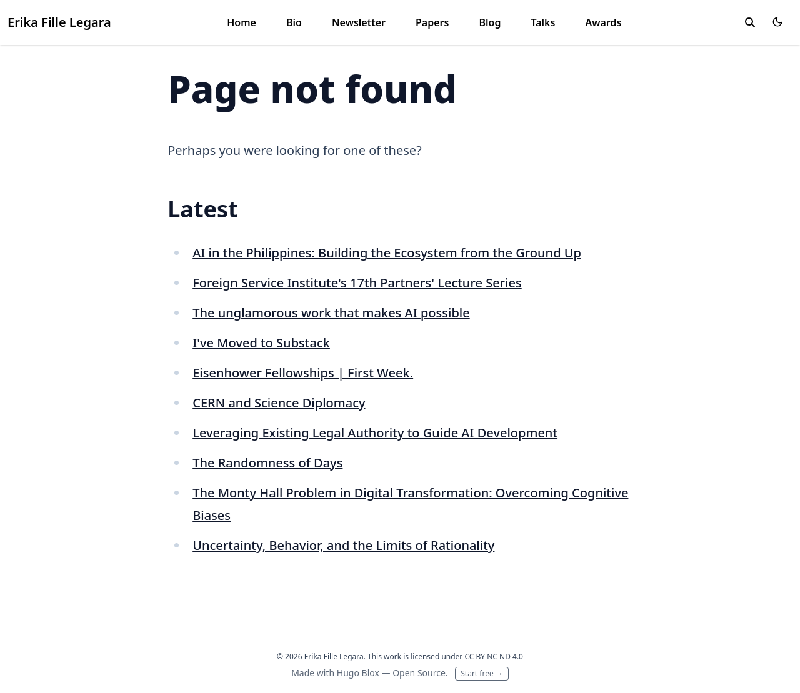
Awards (603, 22)
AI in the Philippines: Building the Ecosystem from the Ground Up (386, 252)
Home (241, 22)
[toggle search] (750, 22)
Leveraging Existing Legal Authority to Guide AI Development (375, 432)
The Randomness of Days (267, 462)
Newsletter (359, 22)
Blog (490, 22)
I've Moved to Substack (261, 342)
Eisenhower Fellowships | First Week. (302, 372)
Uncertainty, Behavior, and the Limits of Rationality (343, 545)
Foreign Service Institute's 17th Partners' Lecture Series (356, 282)
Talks (543, 22)
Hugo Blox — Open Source (391, 673)
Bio (294, 22)
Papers (432, 22)
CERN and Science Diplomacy (278, 402)
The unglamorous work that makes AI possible (330, 312)
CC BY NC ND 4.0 (493, 656)
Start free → (482, 673)
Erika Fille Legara (59, 22)
